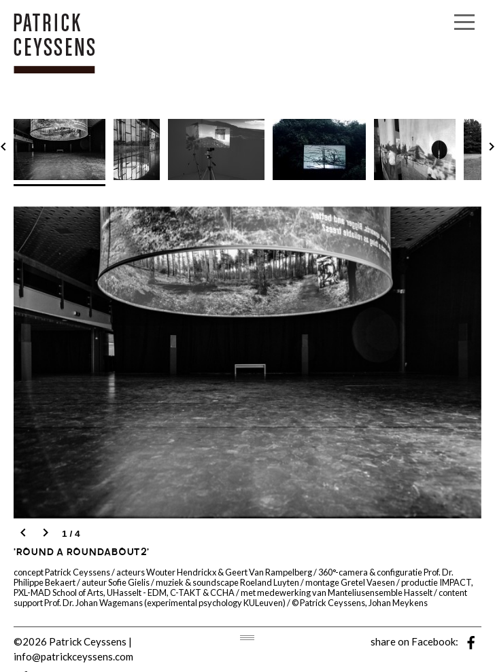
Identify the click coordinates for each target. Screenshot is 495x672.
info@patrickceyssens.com (73, 656)
